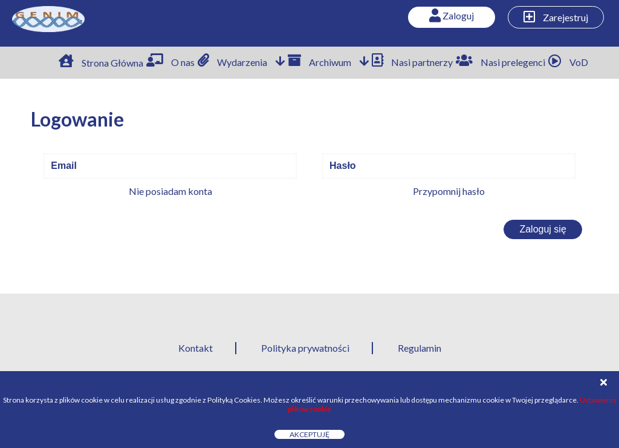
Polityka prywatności (305, 348)
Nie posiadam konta (170, 191)
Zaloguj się (542, 229)
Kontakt (195, 348)
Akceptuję (309, 434)
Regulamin (419, 348)
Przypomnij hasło (449, 191)
